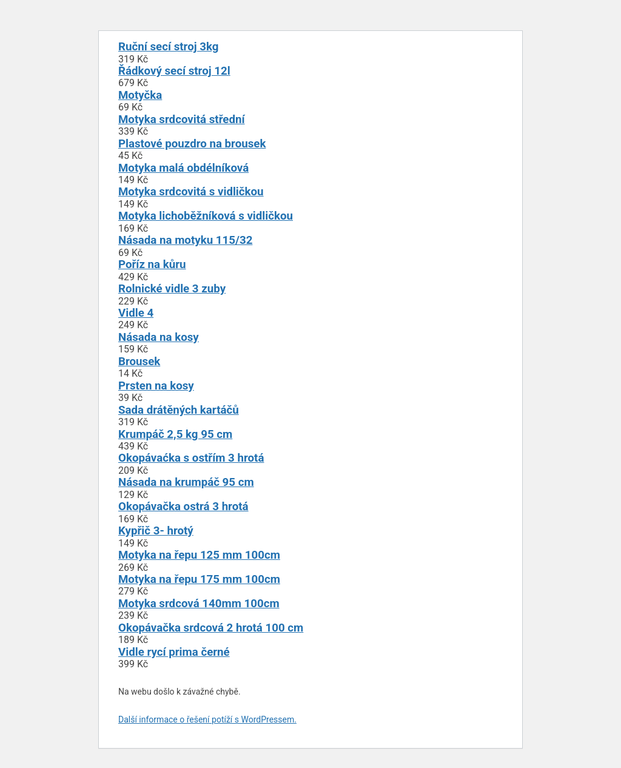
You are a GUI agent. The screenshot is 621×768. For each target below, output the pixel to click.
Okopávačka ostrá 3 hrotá (183, 506)
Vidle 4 (135, 313)
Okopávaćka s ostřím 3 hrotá (191, 458)
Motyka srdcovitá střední (181, 119)
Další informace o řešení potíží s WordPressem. (207, 719)
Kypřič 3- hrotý (155, 530)
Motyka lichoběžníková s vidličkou (205, 216)
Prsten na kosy (156, 385)
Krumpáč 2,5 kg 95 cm (175, 434)
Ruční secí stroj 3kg (168, 46)
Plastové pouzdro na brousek (192, 143)
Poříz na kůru (152, 264)
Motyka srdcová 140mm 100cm (199, 603)
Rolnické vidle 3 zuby (172, 288)
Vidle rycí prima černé (174, 652)
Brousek (139, 361)
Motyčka (140, 95)
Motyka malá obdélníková (183, 168)
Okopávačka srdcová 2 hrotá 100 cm (210, 628)
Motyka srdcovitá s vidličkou (191, 191)
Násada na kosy (158, 337)
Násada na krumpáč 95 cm (186, 482)
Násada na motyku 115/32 (185, 240)
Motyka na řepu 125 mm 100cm (199, 555)
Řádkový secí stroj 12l (174, 71)
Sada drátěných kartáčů (178, 410)
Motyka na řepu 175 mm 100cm (199, 579)
